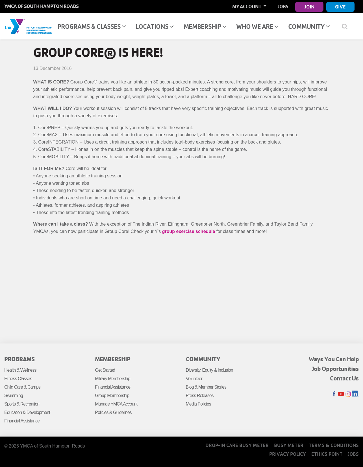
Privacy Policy (287, 454)
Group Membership (112, 395)
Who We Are (257, 26)
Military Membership (112, 378)
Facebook (334, 394)
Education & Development (27, 412)
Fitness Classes (18, 378)
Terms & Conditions (334, 445)
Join (309, 7)
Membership (205, 26)
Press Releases (200, 395)
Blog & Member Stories (206, 387)
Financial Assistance (22, 420)
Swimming (13, 395)
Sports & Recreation (21, 404)
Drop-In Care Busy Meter (237, 445)
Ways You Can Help (334, 359)
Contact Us (344, 378)
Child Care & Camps (22, 387)
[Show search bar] (347, 26)
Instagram (348, 394)
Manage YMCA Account (116, 404)
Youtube (341, 394)
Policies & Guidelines (113, 412)
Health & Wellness (20, 370)
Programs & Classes (91, 26)
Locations (154, 26)
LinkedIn (355, 394)
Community (309, 26)
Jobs (283, 6)
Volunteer (194, 378)
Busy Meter (288, 445)
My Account (247, 6)
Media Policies (198, 404)
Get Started (105, 370)
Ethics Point (326, 454)
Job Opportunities (335, 369)
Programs (19, 359)
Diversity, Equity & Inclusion (209, 370)
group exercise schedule (188, 231)
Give (340, 7)
